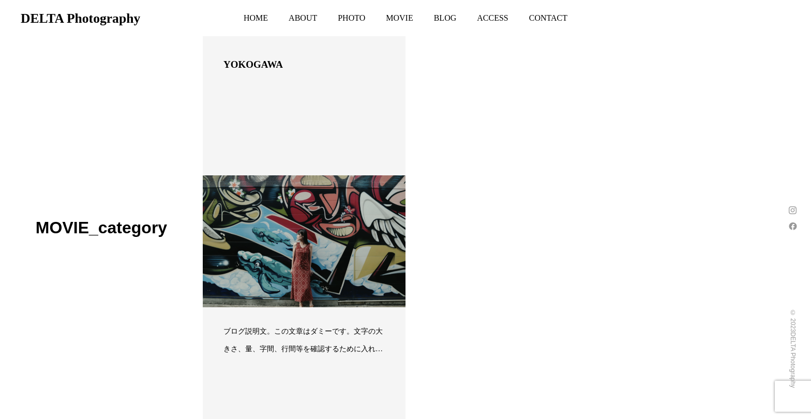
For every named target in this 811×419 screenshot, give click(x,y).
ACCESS (492, 17)
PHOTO (351, 17)
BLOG (445, 17)
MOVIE (399, 17)
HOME (256, 17)
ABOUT (303, 17)
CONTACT (548, 17)
